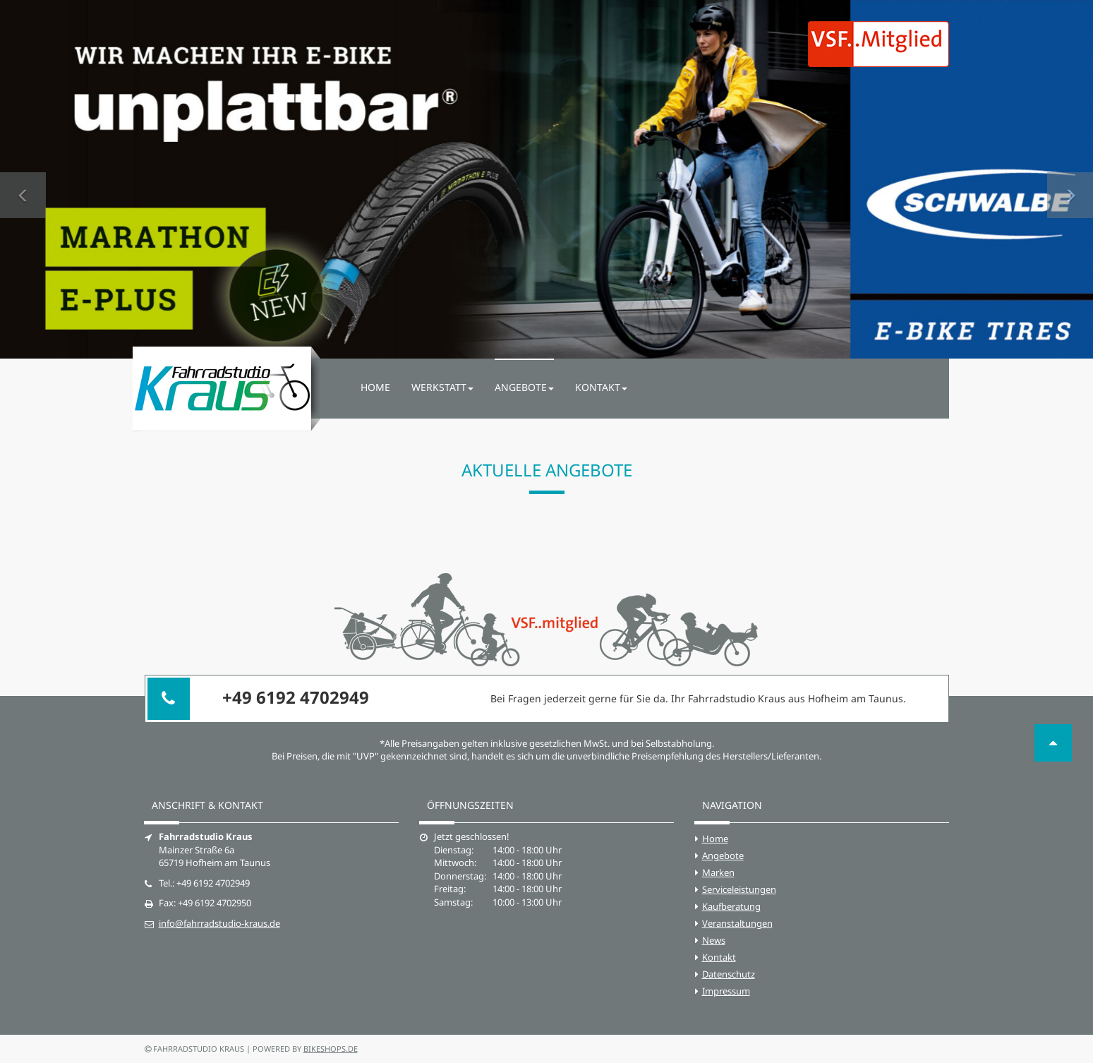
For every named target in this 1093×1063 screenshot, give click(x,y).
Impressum (726, 991)
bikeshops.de (330, 1048)
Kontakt (719, 957)
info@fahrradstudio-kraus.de (219, 923)
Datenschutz (728, 974)
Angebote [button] (524, 387)
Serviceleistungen (739, 889)
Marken (718, 872)
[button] (23, 179)
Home (375, 387)
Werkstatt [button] (442, 387)
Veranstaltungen (737, 923)
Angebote (723, 855)
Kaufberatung (731, 906)
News (713, 940)
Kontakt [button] (601, 387)
